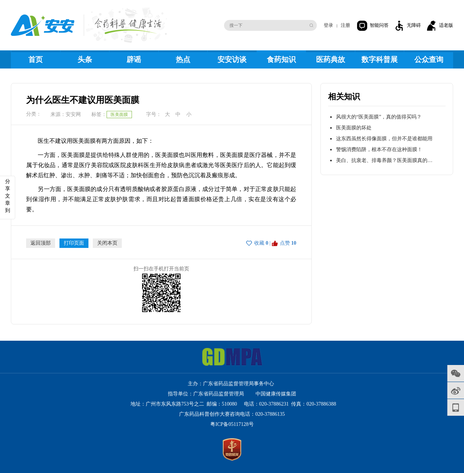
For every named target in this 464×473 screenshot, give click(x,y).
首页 (35, 59)
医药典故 (330, 59)
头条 (85, 59)
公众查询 (428, 59)
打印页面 (74, 243)
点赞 (285, 243)
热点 (183, 59)
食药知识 (281, 59)
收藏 (259, 243)
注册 (345, 25)
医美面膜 (119, 114)
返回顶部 (40, 243)
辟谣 (134, 59)
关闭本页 (107, 243)
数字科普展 (379, 59)
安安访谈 (232, 59)
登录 (328, 25)
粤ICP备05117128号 (231, 424)
